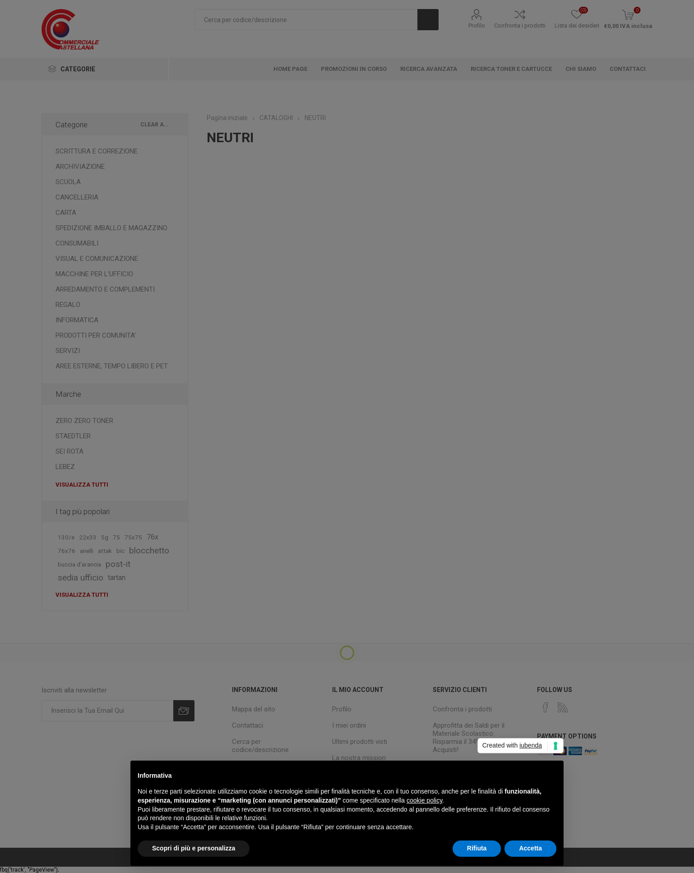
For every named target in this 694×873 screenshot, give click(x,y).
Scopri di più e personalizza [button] (193, 848)
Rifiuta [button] (477, 848)
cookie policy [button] (424, 800)
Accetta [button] (530, 848)
